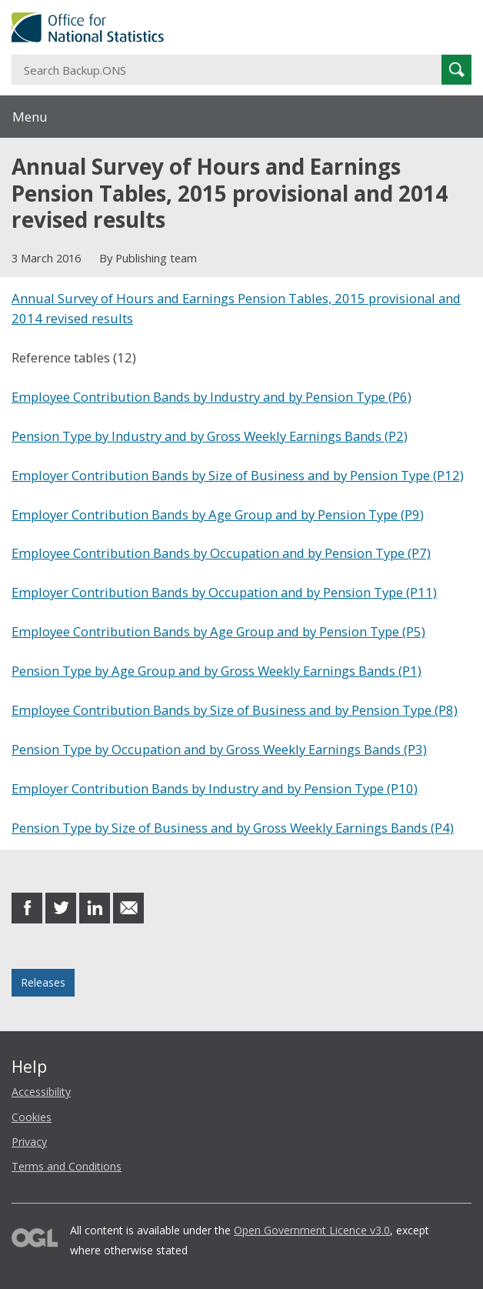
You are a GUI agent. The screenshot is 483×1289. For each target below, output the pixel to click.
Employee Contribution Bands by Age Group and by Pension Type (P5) (218, 631)
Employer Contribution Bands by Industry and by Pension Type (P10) (215, 788)
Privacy (29, 1141)
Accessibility (41, 1091)
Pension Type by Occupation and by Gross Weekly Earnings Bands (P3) (219, 749)
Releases (43, 982)
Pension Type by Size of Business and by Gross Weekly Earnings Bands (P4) (233, 828)
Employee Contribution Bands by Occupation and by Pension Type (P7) (221, 553)
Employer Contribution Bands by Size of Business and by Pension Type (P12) (238, 475)
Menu (30, 116)
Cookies (32, 1117)
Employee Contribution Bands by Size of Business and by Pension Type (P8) (235, 710)
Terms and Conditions (67, 1166)
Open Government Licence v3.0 (312, 1230)
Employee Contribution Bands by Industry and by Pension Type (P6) (211, 397)
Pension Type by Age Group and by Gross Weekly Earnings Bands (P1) (216, 671)
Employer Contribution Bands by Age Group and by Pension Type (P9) (218, 514)
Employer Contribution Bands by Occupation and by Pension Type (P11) (224, 592)
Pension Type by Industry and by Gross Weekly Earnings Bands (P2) (210, 436)
